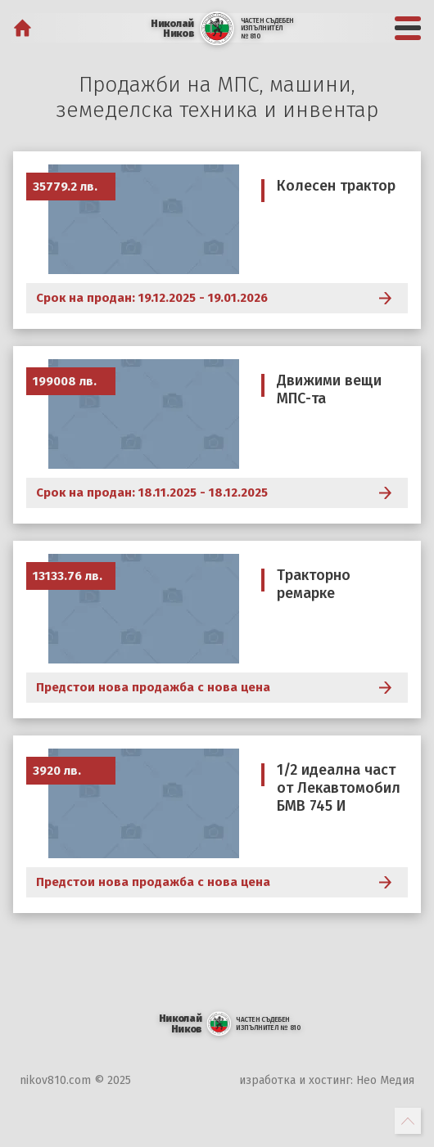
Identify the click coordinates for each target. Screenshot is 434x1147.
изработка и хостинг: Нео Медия (326, 1080)
